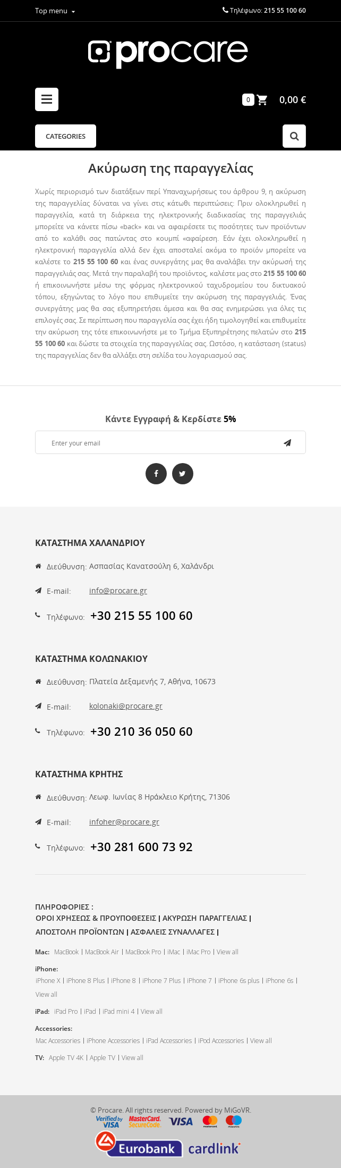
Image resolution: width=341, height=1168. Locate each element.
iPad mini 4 (118, 1011)
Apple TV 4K (66, 1057)
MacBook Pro (143, 951)
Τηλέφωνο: (66, 617)
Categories (66, 136)
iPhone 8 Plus (85, 980)
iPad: (42, 1011)
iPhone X (48, 980)
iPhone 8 (123, 980)
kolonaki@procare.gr (126, 706)
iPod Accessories (221, 1040)
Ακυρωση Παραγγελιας (205, 918)
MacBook (66, 951)
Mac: (42, 951)
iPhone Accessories (113, 1040)
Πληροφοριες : (64, 907)
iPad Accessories (169, 1040)
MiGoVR (237, 1110)
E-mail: (59, 591)
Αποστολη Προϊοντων (80, 932)
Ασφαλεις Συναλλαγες (173, 932)
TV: (39, 1057)
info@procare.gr (118, 590)
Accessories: (53, 1028)
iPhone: (46, 968)
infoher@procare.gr (124, 822)
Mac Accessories (58, 1040)
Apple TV (102, 1057)
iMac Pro (198, 951)
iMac (173, 951)
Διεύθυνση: (67, 566)
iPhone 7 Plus (161, 980)
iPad (90, 1011)
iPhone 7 (199, 980)
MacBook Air (102, 951)
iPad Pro (66, 1011)
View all (227, 951)
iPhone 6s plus (238, 980)
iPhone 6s (279, 980)
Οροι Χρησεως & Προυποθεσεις (96, 918)
